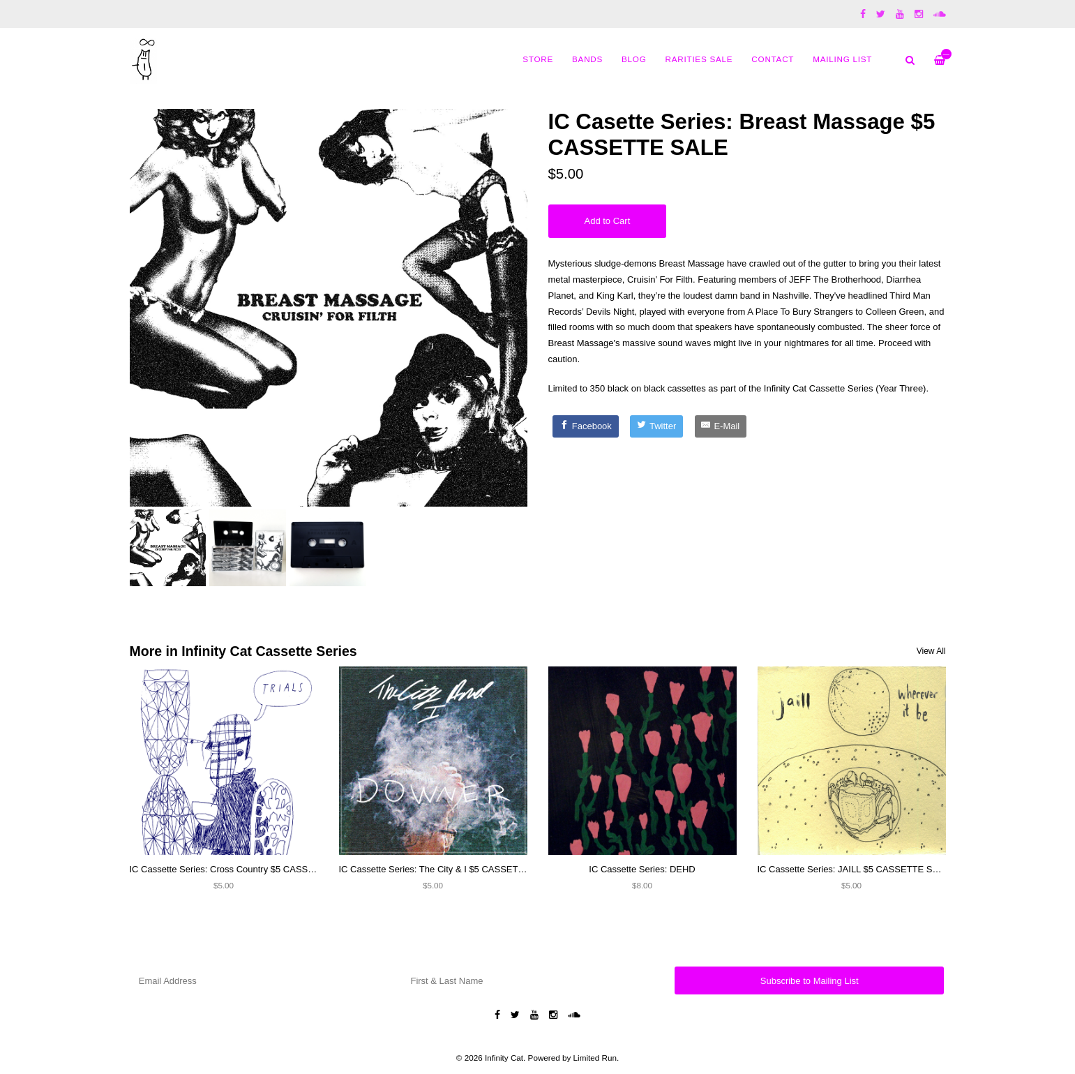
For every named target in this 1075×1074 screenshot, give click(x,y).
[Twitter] (656, 426)
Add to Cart (608, 221)
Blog (634, 59)
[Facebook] (585, 426)
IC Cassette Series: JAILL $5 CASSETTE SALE (854, 869)
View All (931, 651)
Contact (772, 59)
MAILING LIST (842, 59)
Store (538, 59)
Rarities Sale (699, 59)
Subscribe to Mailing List (809, 981)
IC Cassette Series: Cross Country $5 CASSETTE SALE (243, 869)
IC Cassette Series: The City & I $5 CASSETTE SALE (447, 869)
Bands (587, 59)
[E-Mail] (720, 426)
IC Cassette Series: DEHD (642, 869)
